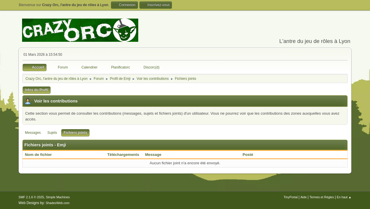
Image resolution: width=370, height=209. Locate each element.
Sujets (52, 133)
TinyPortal (290, 197)
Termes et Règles (322, 197)
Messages (33, 133)
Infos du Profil (37, 90)
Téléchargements (123, 154)
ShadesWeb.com (57, 203)
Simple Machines (58, 197)
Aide (303, 197)
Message (153, 154)
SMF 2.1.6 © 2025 (31, 197)
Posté (248, 154)
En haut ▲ (344, 197)
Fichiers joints (75, 133)
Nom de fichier (41, 154)
